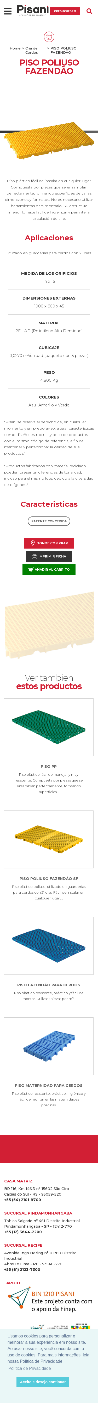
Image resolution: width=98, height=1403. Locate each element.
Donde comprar (49, 543)
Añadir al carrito (49, 569)
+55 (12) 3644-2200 (23, 1232)
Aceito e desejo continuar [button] (43, 1382)
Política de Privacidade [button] (29, 1368)
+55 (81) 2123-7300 (22, 1269)
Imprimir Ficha (49, 556)
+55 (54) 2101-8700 (22, 1199)
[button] (11, 1382)
